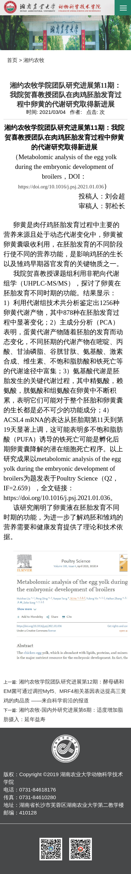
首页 (12, 60)
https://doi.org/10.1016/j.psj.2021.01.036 (61, 186)
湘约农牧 (33, 60)
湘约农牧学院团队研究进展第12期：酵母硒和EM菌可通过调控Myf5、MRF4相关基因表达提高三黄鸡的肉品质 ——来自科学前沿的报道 (64, 691)
